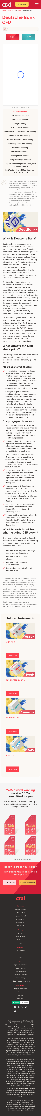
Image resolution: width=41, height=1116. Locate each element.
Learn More (13, 655)
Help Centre (20, 998)
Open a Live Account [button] (27, 882)
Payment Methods (20, 916)
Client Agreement (20, 971)
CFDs (14, 11)
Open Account (22, 4)
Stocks (19, 11)
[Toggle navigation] (36, 4)
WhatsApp (20, 992)
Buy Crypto (20, 926)
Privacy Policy (20, 978)
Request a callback (20, 988)
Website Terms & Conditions (20, 981)
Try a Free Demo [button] (10, 882)
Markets (20, 933)
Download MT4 (20, 919)
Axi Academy (20, 951)
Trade (9, 11)
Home (4, 11)
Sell (12, 37)
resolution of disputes (24, 1092)
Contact (20, 995)
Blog (20, 957)
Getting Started (20, 909)
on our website (29, 1077)
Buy (28, 37)
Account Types (20, 936)
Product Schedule (20, 968)
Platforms (20, 940)
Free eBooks (20, 954)
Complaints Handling (20, 974)
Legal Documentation (20, 965)
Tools (20, 943)
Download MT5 (20, 922)
